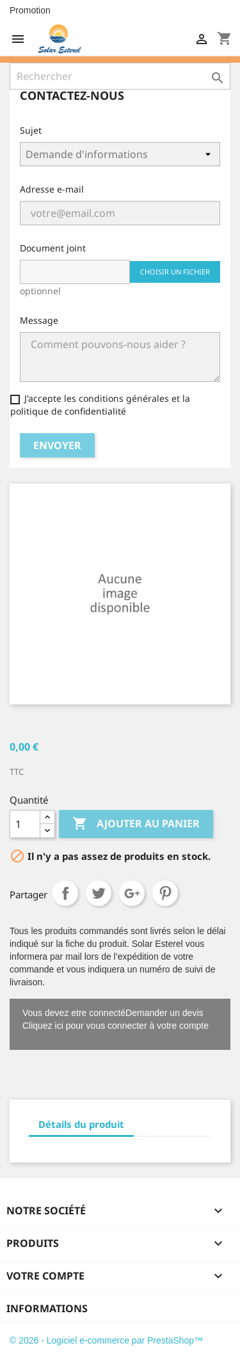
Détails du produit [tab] (81, 1124)
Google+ (132, 893)
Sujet (31, 130)
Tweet (98, 893)
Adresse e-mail (52, 189)
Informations (47, 1308)
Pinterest (165, 893)
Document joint (53, 248)
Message (39, 320)
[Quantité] (25, 824)
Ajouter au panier (136, 824)
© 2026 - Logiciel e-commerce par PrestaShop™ (106, 1340)
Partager (65, 893)
